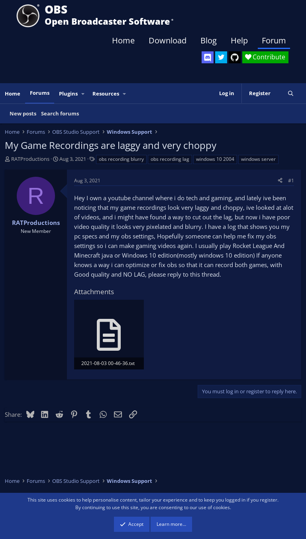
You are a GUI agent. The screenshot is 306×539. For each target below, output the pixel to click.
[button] (83, 94)
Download (167, 40)
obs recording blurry (121, 159)
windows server (258, 159)
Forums (39, 92)
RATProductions (30, 158)
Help (239, 40)
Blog (208, 40)
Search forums (60, 113)
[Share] (280, 181)
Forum (274, 40)
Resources (105, 93)
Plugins (68, 93)
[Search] (290, 93)
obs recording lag (170, 159)
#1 (291, 180)
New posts (23, 113)
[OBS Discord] (208, 57)
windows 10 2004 (215, 159)
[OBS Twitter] (221, 57)
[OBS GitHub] (235, 57)
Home (123, 40)
